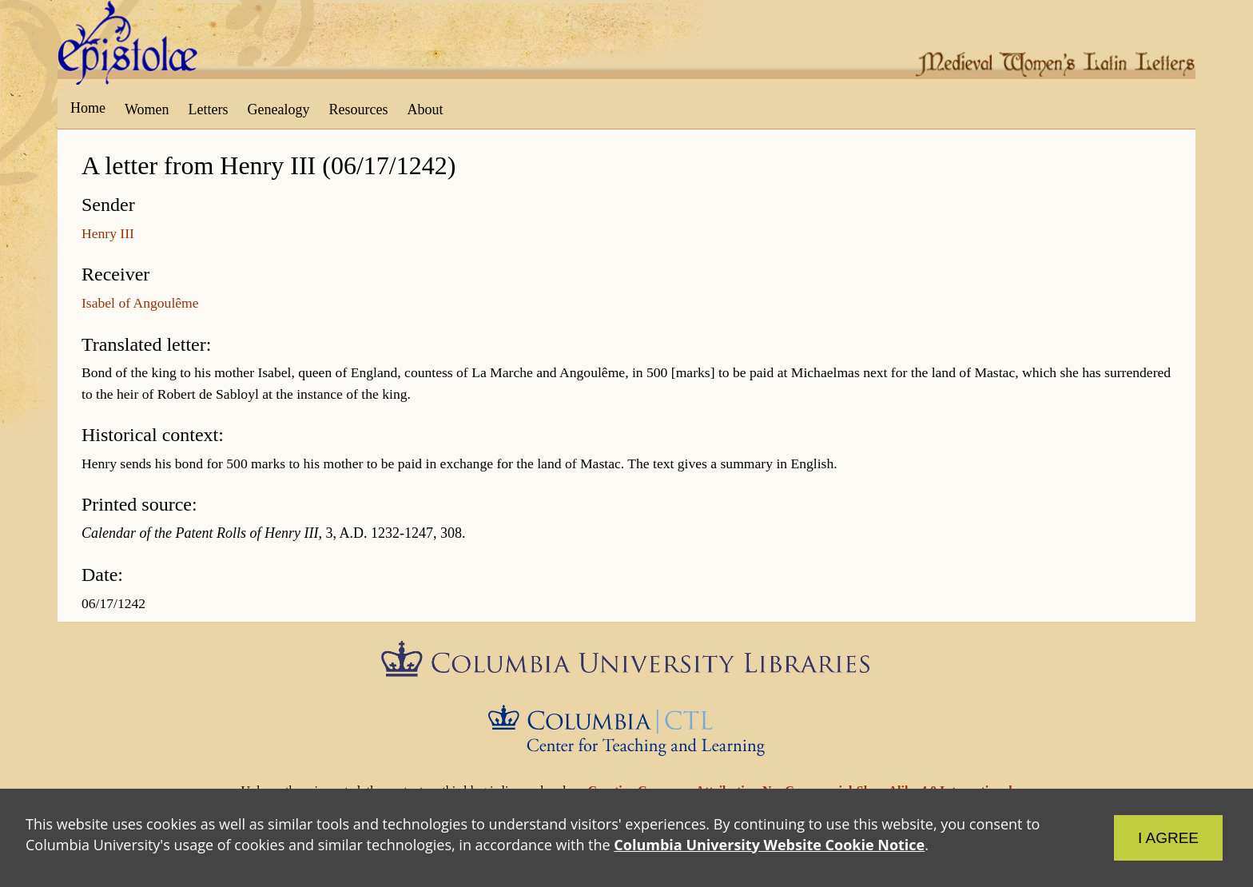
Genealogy (279, 109)
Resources (358, 109)
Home (87, 108)
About (425, 109)
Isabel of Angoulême (140, 303)
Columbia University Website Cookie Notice (769, 844)
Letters (209, 109)
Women (147, 109)
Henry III (108, 233)
